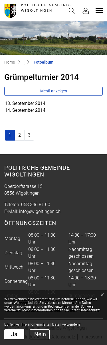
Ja (14, 334)
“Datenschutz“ (89, 310)
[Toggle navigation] (98, 10)
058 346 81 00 (35, 204)
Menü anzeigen (53, 91)
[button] (72, 10)
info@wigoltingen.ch (39, 211)
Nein (40, 334)
